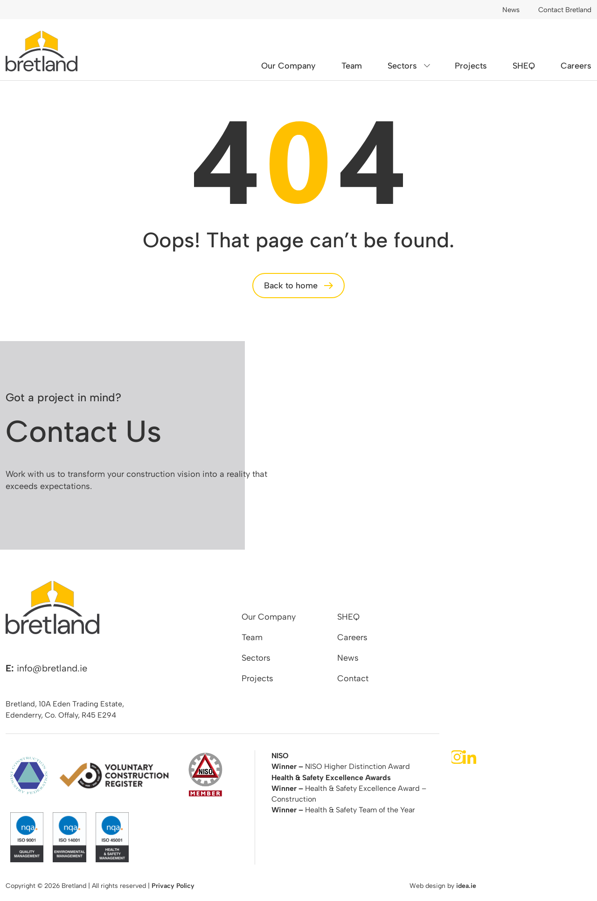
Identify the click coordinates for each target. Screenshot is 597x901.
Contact (352, 678)
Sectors (402, 66)
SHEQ (524, 66)
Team (351, 66)
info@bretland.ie (52, 668)
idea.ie (466, 886)
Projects (471, 66)
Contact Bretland (564, 10)
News (511, 10)
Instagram (457, 757)
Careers (576, 66)
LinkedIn (469, 757)
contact (540, 458)
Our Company (288, 66)
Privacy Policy (173, 886)
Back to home (291, 285)
